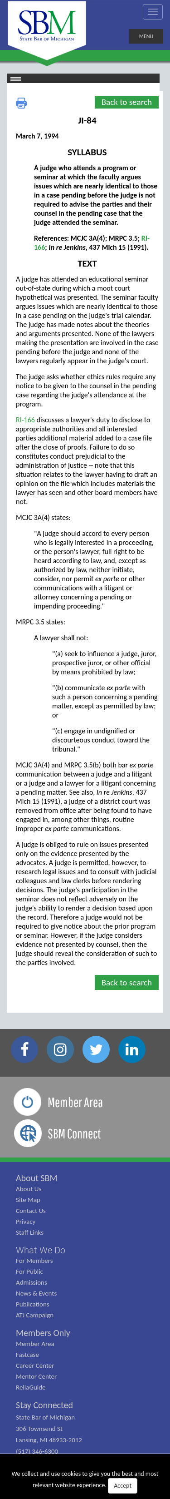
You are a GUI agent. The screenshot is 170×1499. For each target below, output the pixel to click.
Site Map (28, 1200)
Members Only (43, 1332)
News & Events (36, 1293)
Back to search (127, 102)
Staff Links (30, 1232)
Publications (32, 1304)
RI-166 (25, 420)
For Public (29, 1271)
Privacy (25, 1221)
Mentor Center (36, 1376)
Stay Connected (44, 1405)
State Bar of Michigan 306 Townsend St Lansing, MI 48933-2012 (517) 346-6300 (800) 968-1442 (49, 1440)
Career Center (35, 1365)
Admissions (31, 1282)
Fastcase (27, 1355)
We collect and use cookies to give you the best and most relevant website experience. (85, 1482)
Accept (122, 1485)
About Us (28, 1189)
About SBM (37, 1177)
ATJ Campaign (34, 1315)
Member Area (35, 1344)
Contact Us (31, 1211)
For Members (34, 1261)
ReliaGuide (31, 1387)
